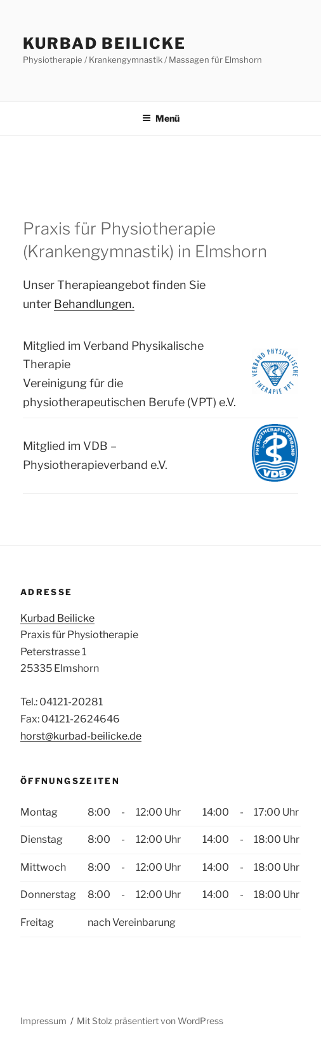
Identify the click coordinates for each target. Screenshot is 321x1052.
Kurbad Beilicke (104, 43)
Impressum (43, 1020)
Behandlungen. (94, 304)
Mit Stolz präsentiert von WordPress (150, 1020)
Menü (161, 118)
